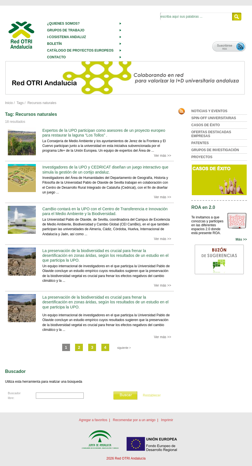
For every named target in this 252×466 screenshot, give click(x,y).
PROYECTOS (201, 157)
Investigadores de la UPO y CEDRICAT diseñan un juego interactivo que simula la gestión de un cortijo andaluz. (105, 169)
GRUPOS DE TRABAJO (65, 30)
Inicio (9, 103)
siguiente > (124, 347)
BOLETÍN (54, 44)
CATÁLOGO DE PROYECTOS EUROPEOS (80, 50)
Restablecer (152, 395)
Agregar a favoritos (93, 420)
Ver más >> (162, 156)
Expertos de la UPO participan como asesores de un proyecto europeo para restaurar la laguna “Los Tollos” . (103, 132)
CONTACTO (56, 57)
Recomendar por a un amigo (134, 420)
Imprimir (167, 420)
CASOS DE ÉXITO (205, 125)
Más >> (241, 239)
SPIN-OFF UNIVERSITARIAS (213, 118)
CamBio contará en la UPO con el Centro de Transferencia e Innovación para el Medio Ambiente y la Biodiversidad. (104, 211)
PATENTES (200, 143)
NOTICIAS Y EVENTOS (209, 111)
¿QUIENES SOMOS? (63, 24)
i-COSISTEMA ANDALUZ (66, 37)
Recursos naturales (41, 103)
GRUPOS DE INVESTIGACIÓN (215, 150)
